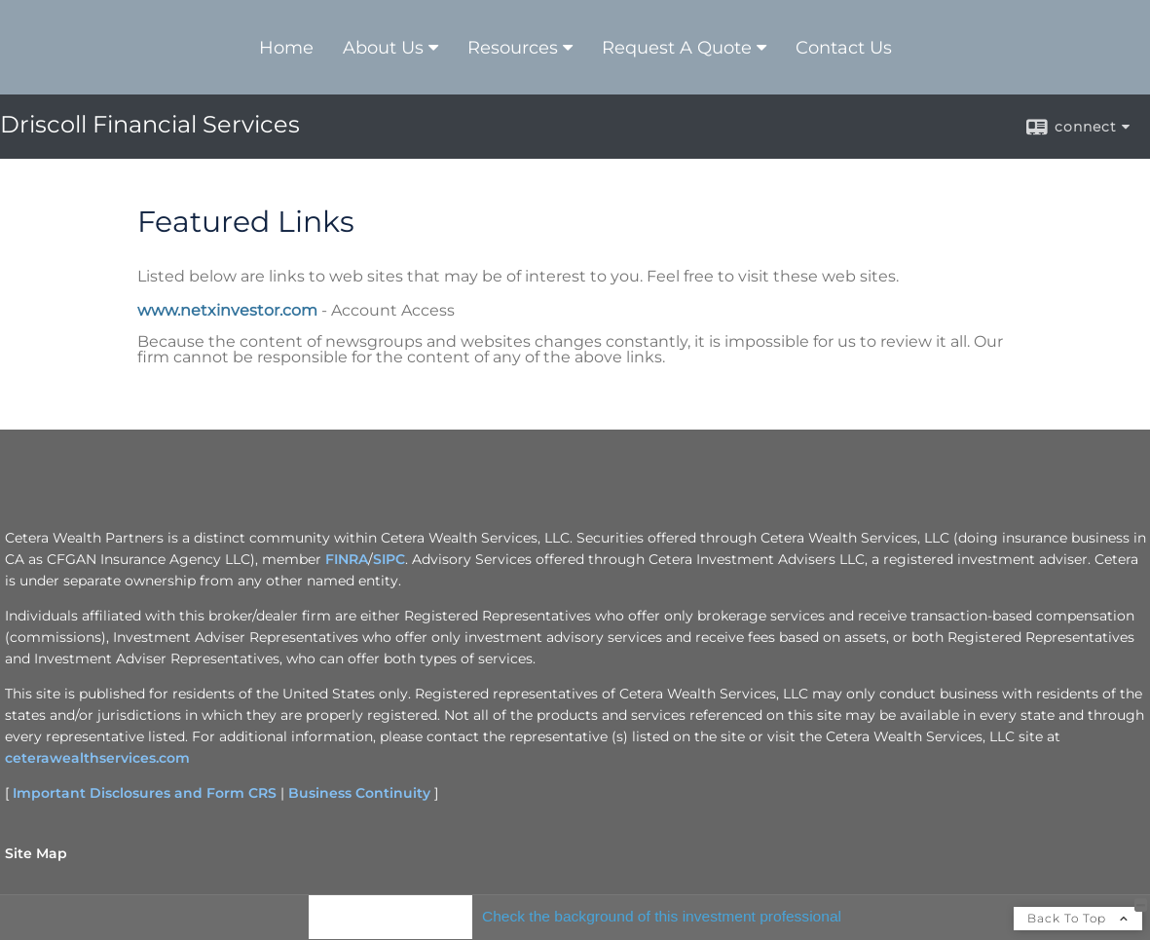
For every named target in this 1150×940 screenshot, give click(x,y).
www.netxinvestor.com (227, 310)
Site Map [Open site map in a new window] (36, 853)
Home (286, 47)
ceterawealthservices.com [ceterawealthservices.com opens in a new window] (97, 758)
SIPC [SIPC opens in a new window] (389, 559)
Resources (512, 47)
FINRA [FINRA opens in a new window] (346, 559)
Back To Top (1078, 918)
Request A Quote (677, 47)
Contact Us (844, 47)
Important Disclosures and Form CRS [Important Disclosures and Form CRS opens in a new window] (145, 793)
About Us (383, 47)
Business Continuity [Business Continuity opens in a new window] (359, 793)
